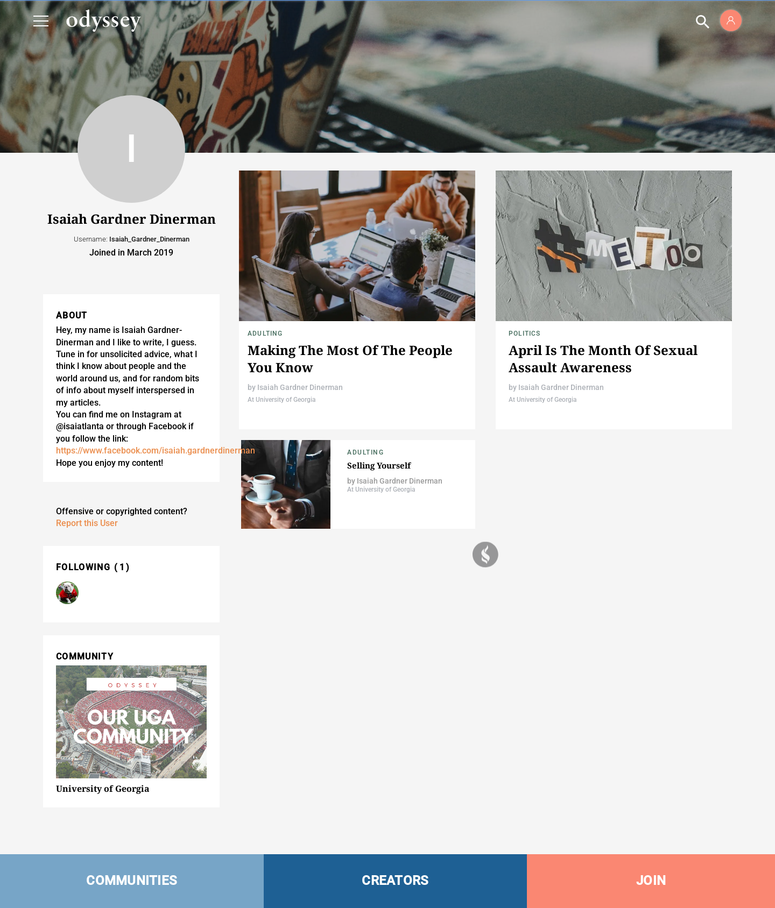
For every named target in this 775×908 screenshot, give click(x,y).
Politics (525, 333)
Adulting (265, 333)
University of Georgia (103, 788)
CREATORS (395, 880)
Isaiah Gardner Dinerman (300, 387)
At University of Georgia (281, 399)
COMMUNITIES (131, 880)
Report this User (87, 523)
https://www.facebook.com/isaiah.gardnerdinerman (155, 450)
